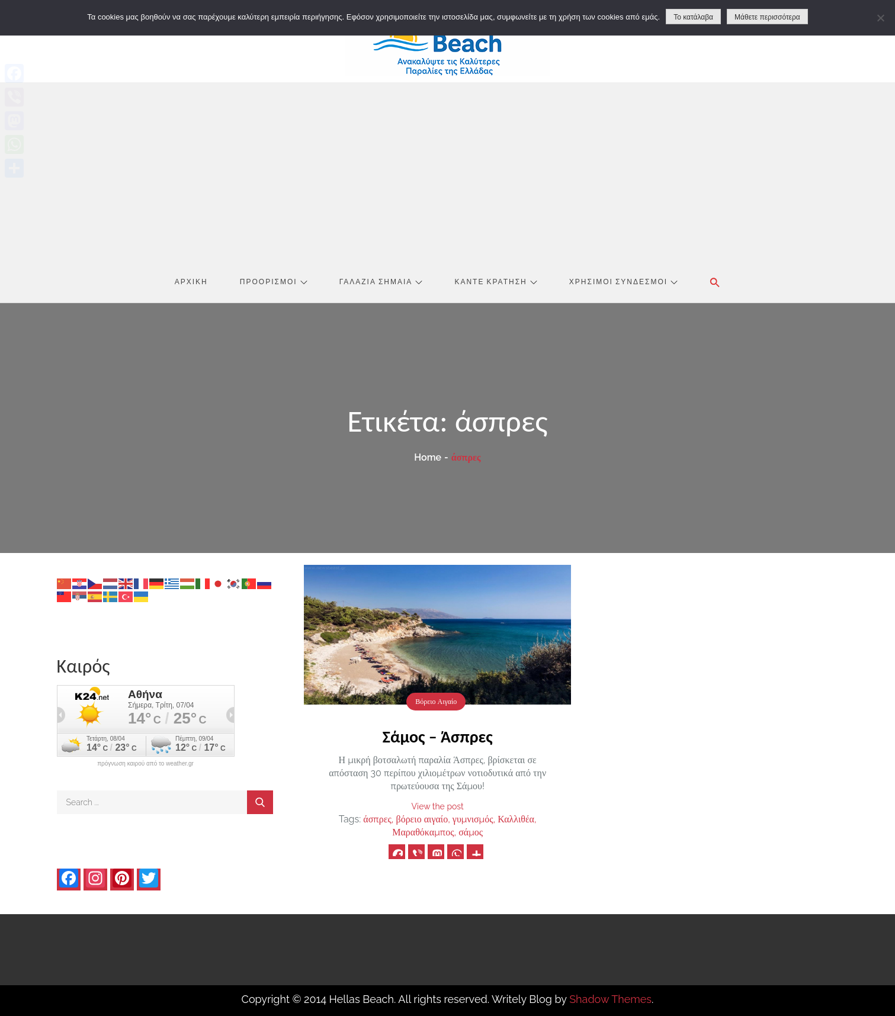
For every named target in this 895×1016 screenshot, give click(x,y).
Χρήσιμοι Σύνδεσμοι (623, 281)
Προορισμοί (273, 281)
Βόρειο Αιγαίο (436, 701)
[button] (715, 282)
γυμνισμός (473, 819)
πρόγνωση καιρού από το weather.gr (145, 764)
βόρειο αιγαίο (422, 819)
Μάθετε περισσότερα (767, 17)
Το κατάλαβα (693, 17)
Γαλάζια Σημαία (381, 281)
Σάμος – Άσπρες (438, 736)
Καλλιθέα (516, 819)
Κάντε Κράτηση (495, 281)
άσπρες (377, 819)
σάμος (470, 832)
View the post (438, 806)
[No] (880, 18)
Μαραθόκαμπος (423, 832)
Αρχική (191, 281)
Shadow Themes (610, 999)
